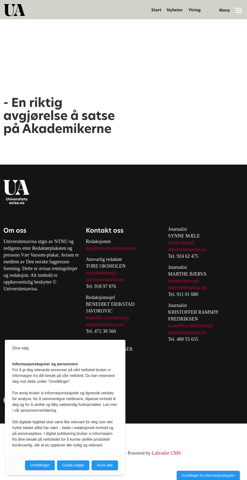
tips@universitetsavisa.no (111, 248)
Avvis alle (105, 465)
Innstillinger (40, 465)
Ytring (194, 10)
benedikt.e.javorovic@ (108, 317)
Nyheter (175, 10)
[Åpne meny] (238, 10)
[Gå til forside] (14, 10)
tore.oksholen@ (101, 272)
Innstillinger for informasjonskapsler (208, 475)
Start (156, 10)
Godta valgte (73, 465)
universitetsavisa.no (105, 279)
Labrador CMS (166, 453)
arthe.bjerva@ (185, 280)
